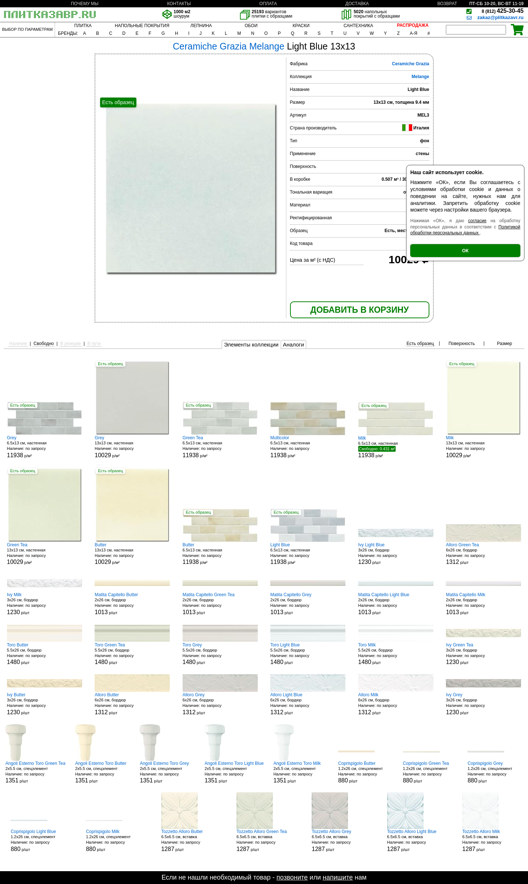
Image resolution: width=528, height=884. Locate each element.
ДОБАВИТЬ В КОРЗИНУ (359, 310)
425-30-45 (503, 11)
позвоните (292, 877)
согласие (477, 220)
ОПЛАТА (268, 3)
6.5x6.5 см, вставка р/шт (188, 840)
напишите (338, 877)
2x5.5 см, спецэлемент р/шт (36, 772)
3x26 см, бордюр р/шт (395, 553)
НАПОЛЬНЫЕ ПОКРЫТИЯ (142, 25)
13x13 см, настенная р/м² (132, 446)
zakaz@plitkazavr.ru (500, 17)
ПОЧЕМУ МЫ (84, 3)
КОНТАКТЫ (179, 3)
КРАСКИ (301, 25)
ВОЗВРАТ (447, 3)
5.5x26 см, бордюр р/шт (44, 653)
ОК (465, 250)
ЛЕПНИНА (201, 25)
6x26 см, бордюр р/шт (483, 553)
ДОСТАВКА (357, 3)
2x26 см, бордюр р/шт (132, 603)
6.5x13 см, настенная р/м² (44, 446)
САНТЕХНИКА (358, 25)
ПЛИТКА (82, 25)
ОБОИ (251, 25)
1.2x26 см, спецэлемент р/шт (365, 772)
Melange (420, 76)
